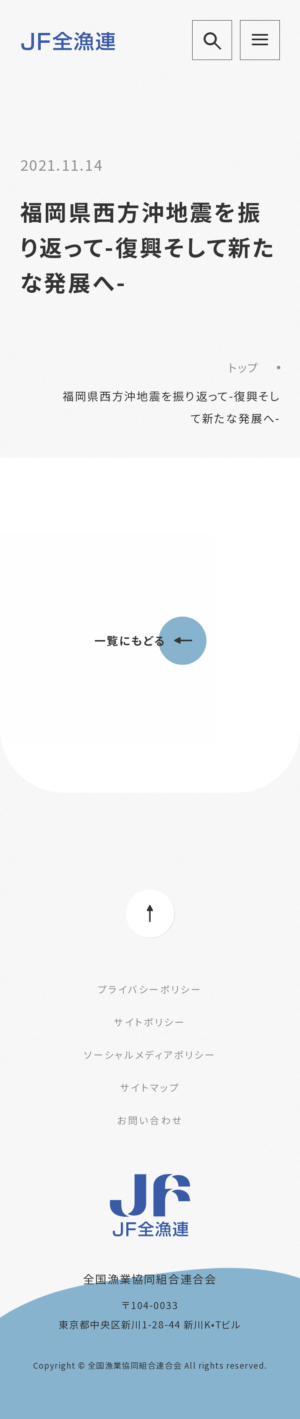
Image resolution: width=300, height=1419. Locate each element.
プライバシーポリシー (150, 989)
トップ (243, 367)
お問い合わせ (150, 1120)
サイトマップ (150, 1087)
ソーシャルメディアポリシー (150, 1054)
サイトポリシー (150, 1022)
